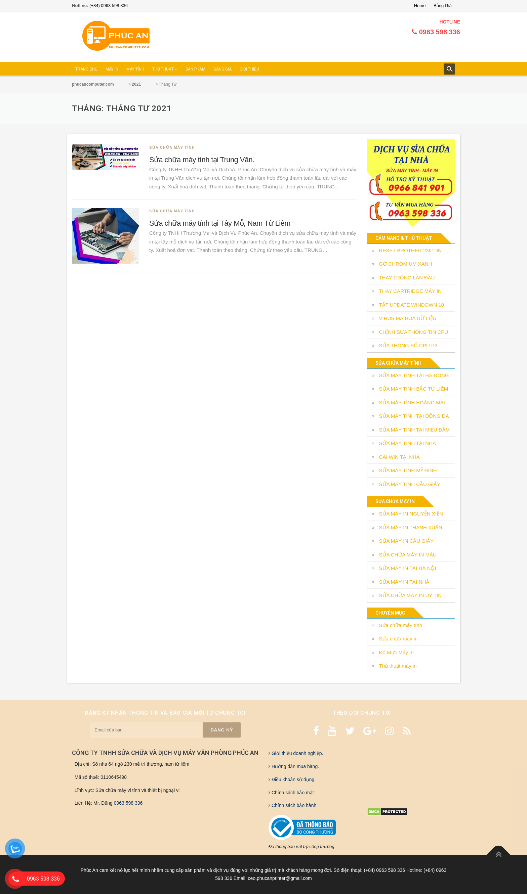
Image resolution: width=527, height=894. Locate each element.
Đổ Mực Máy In (396, 652)
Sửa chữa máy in (398, 638)
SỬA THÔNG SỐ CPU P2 (408, 345)
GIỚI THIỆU (249, 69)
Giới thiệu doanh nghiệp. (296, 753)
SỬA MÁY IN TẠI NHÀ (404, 582)
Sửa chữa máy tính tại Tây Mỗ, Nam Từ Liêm (219, 223)
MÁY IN (112, 69)
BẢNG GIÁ (222, 69)
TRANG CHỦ (86, 69)
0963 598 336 (128, 803)
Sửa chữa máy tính (172, 147)
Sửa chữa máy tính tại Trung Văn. (201, 159)
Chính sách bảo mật (292, 792)
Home (420, 5)
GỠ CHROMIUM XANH (405, 264)
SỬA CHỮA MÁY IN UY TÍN (410, 595)
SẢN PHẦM (195, 69)
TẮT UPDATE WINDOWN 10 (411, 305)
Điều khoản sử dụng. (293, 779)
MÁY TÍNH (135, 69)
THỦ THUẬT (164, 69)
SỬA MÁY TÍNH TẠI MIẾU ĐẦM (414, 430)
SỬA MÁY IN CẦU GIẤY (406, 541)
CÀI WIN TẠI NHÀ (399, 457)
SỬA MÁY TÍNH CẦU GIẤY (409, 484)
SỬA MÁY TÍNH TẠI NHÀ (407, 443)
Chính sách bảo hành (293, 805)
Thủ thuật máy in (398, 666)
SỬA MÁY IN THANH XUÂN (410, 527)
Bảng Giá (443, 5)
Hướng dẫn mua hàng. (294, 766)
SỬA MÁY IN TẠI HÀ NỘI (407, 568)
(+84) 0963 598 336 (108, 5)
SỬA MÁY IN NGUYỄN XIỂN (411, 514)
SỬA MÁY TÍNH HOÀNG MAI (412, 402)
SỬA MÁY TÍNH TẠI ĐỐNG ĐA (414, 416)
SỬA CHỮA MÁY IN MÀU (408, 554)
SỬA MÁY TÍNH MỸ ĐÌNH (408, 470)
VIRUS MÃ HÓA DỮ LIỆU (408, 318)
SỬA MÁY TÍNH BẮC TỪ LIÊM (413, 389)
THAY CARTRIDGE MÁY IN (410, 291)
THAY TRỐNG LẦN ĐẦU (407, 277)
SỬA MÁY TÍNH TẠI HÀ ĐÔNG (414, 375)
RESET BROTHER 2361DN (410, 250)
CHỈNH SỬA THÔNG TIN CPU (413, 332)
